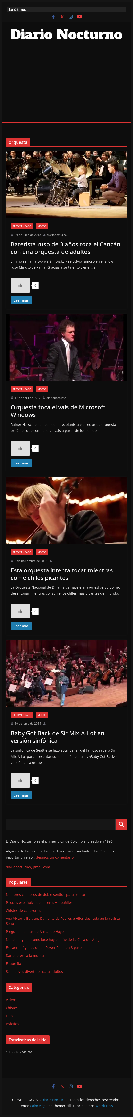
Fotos (10, 1015)
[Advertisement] (66, 86)
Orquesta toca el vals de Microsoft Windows (58, 410)
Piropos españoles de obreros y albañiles (39, 902)
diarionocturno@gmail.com (28, 867)
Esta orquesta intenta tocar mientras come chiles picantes (62, 574)
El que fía (13, 963)
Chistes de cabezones (23, 910)
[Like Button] (20, 285)
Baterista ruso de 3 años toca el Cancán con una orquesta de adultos (65, 248)
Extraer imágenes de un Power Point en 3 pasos (44, 947)
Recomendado (22, 226)
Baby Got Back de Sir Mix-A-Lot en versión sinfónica (57, 737)
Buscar (121, 824)
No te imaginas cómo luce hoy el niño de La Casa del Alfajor (54, 939)
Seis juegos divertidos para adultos (34, 971)
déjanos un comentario (55, 857)
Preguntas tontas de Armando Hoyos (35, 931)
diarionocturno (57, 235)
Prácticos (13, 1023)
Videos (42, 226)
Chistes (12, 1007)
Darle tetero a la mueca (25, 955)
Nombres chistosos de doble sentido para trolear (46, 894)
